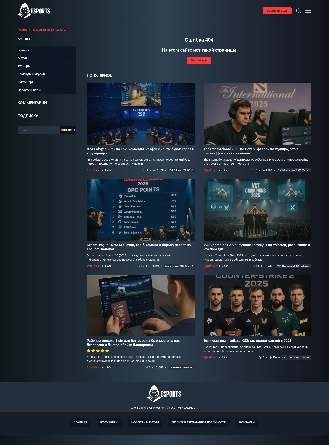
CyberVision (93, 170)
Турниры (24, 66)
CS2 (284, 357)
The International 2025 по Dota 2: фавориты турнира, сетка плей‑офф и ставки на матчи (251, 151)
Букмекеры (26, 82)
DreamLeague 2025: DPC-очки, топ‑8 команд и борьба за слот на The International (139, 247)
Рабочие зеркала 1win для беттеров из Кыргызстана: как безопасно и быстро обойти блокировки (133, 342)
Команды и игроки (300, 357)
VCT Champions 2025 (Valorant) (293, 266)
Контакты (247, 422)
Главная (23, 50)
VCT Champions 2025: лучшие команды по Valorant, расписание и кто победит (257, 247)
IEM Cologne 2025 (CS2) (181, 170)
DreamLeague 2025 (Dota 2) (179, 266)
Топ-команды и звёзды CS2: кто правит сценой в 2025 (247, 340)
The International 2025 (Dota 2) (294, 170)
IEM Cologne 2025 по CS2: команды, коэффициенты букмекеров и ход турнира (140, 151)
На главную (199, 60)
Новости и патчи (29, 90)
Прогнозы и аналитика (181, 367)
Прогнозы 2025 (277, 10)
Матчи (22, 58)
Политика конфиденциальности (199, 422)
